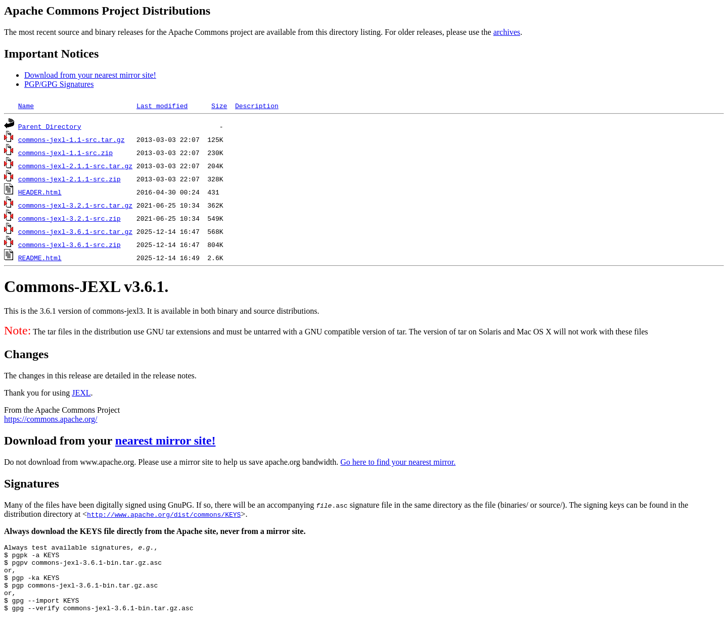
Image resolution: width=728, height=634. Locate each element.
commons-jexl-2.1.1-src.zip (69, 178)
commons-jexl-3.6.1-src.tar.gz (75, 231)
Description (257, 105)
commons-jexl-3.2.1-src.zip (69, 218)
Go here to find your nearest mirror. (398, 462)
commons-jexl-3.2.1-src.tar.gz (75, 205)
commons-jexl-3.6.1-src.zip (69, 244)
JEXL (81, 392)
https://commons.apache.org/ (51, 419)
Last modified (162, 105)
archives (506, 32)
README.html (40, 257)
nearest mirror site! (165, 440)
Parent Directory (49, 126)
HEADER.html (40, 192)
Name (26, 105)
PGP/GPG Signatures (59, 84)
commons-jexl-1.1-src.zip (65, 152)
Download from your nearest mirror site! (90, 75)
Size (219, 105)
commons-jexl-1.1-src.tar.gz (71, 139)
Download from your (59, 440)
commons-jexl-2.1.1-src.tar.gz (75, 165)
